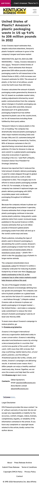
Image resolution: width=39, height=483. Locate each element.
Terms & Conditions (29, 467)
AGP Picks (5, 3)
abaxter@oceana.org (19, 389)
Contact (19, 476)
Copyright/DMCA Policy (12, 472)
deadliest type (21, 255)
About (9, 463)
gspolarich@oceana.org (25, 383)
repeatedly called (9, 266)
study (34, 219)
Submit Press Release (10, 467)
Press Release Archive (23, 463)
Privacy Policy (30, 472)
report (7, 65)
